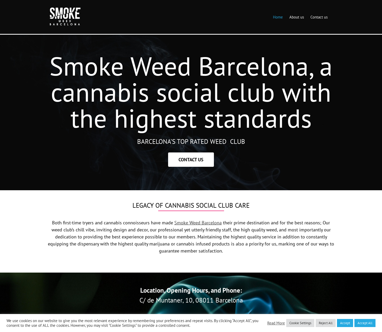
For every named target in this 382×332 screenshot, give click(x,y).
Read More (276, 323)
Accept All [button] (365, 323)
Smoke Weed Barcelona (198, 223)
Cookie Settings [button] (300, 323)
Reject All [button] (326, 323)
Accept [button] (345, 323)
